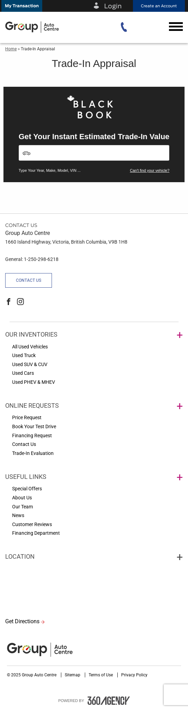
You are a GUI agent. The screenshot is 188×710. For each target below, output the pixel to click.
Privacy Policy (134, 675)
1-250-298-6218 (41, 259)
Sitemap (73, 675)
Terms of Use (101, 675)
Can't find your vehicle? (149, 170)
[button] (21, 6)
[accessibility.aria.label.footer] (109, 700)
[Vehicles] (94, 153)
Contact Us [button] (28, 280)
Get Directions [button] (22, 621)
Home (11, 49)
